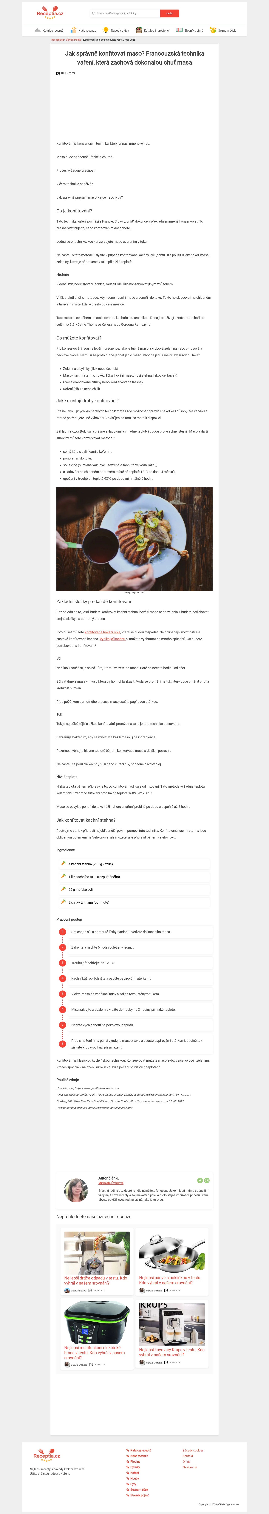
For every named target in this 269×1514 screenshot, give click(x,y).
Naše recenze (83, 30)
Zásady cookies (193, 1450)
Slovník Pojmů (73, 39)
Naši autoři (190, 1467)
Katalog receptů (49, 30)
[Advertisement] (134, 104)
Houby (135, 1478)
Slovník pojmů (189, 30)
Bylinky (135, 1467)
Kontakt (188, 1456)
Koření (135, 1473)
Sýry (133, 1484)
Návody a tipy (116, 30)
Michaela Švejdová (110, 1183)
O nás (186, 1461)
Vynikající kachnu (113, 639)
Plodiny (135, 1461)
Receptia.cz (57, 39)
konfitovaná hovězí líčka (102, 632)
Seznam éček (223, 30)
